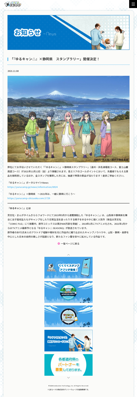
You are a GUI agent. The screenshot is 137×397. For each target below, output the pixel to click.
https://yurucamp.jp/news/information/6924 (32, 187)
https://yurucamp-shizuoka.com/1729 (28, 198)
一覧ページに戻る (70, 243)
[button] (68, 254)
